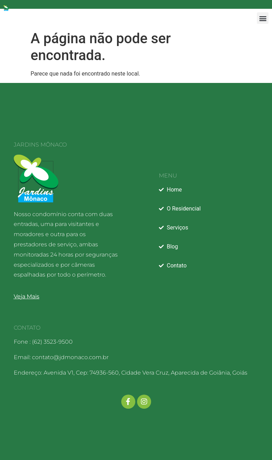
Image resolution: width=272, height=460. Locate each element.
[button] (262, 18)
